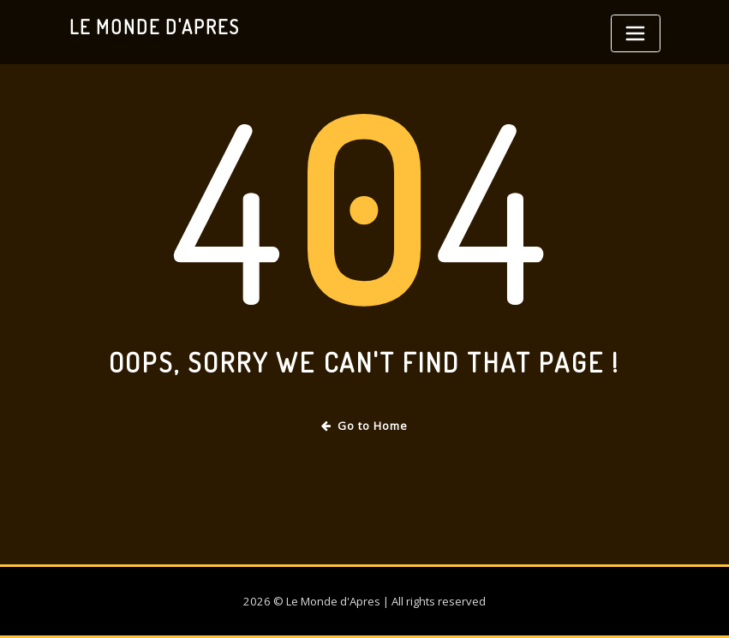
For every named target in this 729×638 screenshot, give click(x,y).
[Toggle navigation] (635, 33)
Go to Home (364, 425)
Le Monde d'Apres (154, 27)
